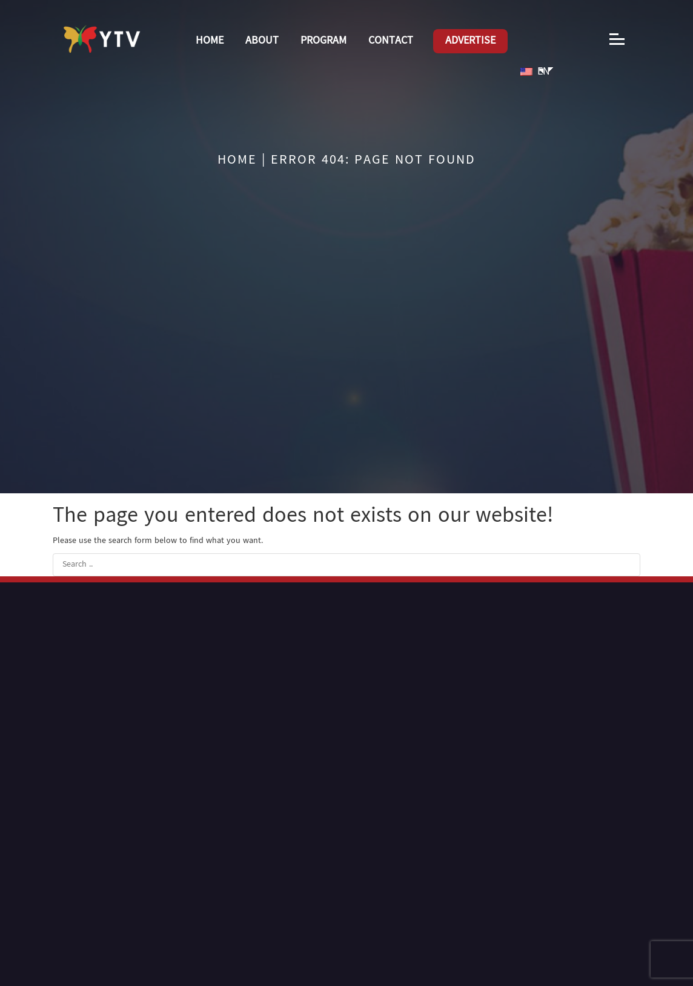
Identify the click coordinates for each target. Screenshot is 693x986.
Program (323, 41)
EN (535, 71)
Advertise (470, 41)
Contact (390, 41)
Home (210, 41)
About (262, 41)
